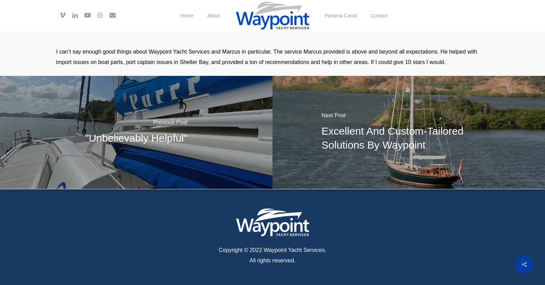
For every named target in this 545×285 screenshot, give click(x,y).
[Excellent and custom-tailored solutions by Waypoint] (408, 132)
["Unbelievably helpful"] (136, 132)
